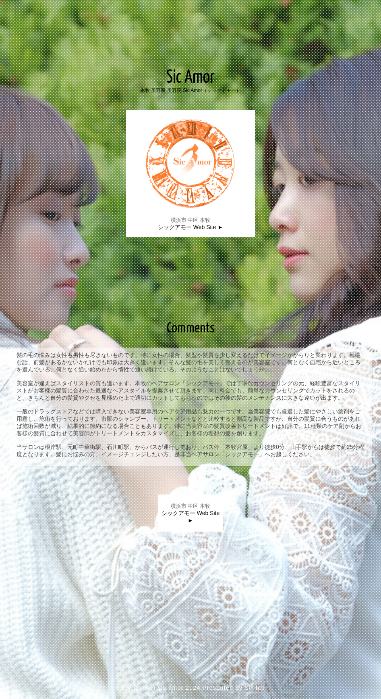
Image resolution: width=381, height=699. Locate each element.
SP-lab (255, 687)
